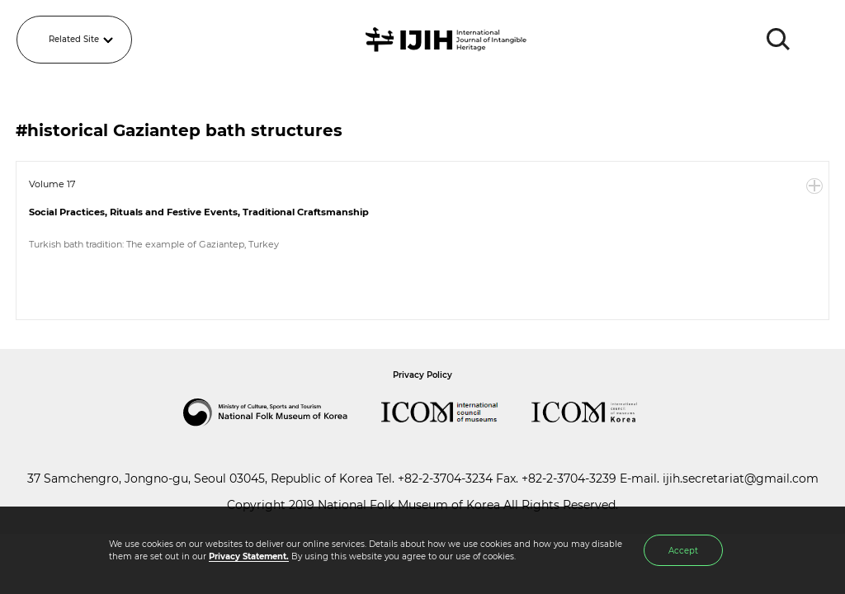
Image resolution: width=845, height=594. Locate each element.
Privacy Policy (422, 375)
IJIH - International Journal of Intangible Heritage (448, 39)
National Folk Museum (282, 412)
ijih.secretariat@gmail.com (741, 478)
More (814, 186)
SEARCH (779, 39)
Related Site (74, 39)
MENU (816, 39)
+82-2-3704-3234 (445, 478)
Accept (683, 550)
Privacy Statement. (249, 556)
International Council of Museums (456, 412)
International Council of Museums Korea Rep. (600, 412)
